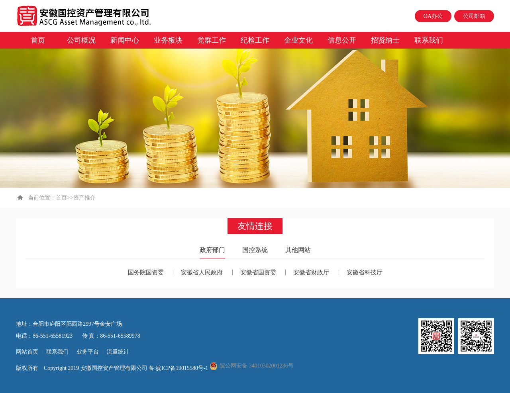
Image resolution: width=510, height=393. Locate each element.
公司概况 (81, 40)
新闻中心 (124, 40)
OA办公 (433, 16)
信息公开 (342, 40)
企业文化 (298, 40)
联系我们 (428, 40)
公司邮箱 (474, 16)
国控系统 (255, 249)
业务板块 (168, 40)
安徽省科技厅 (364, 272)
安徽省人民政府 (202, 272)
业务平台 (87, 352)
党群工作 (211, 40)
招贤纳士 (385, 40)
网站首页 (27, 352)
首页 (38, 40)
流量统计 (118, 352)
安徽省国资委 (258, 272)
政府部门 (212, 249)
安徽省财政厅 (311, 272)
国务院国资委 (146, 272)
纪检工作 (255, 40)
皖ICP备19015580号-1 (183, 368)
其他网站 (298, 249)
